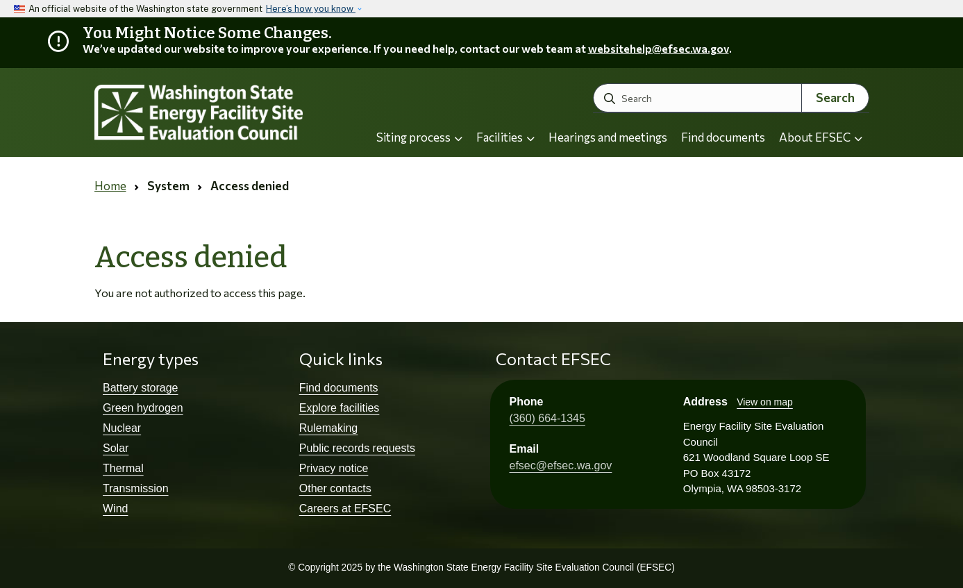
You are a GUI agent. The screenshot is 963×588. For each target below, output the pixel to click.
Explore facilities (339, 408)
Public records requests (357, 448)
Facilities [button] (505, 137)
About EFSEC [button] (820, 137)
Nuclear (122, 428)
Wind (115, 508)
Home (110, 185)
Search (835, 97)
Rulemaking (328, 428)
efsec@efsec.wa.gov (561, 465)
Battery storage (140, 388)
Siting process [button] (419, 137)
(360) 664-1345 (547, 418)
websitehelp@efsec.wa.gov (658, 48)
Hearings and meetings (608, 137)
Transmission (136, 488)
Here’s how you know (310, 8)
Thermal (123, 468)
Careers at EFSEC (345, 508)
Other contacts (335, 488)
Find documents (723, 137)
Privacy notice (334, 468)
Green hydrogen (143, 408)
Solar (115, 448)
